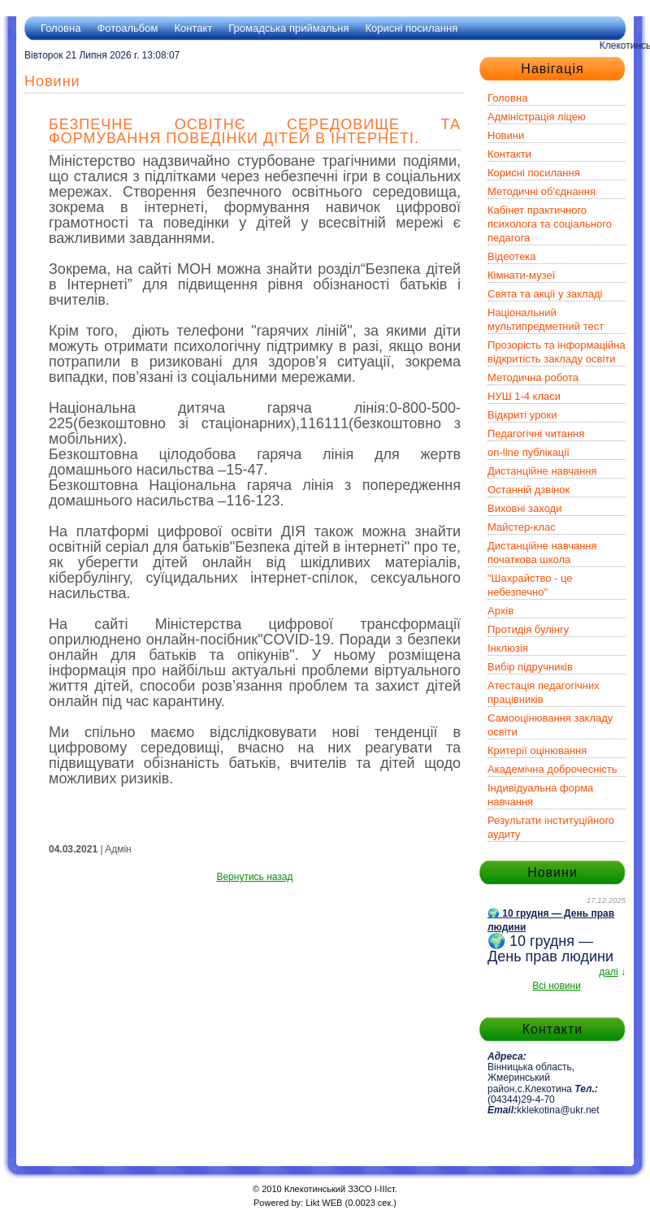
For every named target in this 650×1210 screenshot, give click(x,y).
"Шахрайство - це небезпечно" (530, 585)
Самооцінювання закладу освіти (550, 725)
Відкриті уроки (522, 415)
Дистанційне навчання (542, 471)
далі (608, 972)
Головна (60, 28)
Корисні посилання (411, 28)
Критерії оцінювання (537, 750)
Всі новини (556, 985)
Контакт (193, 28)
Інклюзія (508, 648)
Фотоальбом (127, 28)
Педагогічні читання (536, 433)
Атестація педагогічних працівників (544, 692)
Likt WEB (324, 1203)
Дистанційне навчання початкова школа (542, 553)
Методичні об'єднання (542, 191)
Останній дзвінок (529, 490)
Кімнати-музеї (521, 275)
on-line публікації (529, 452)
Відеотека (512, 256)
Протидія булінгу (528, 629)
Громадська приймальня (288, 28)
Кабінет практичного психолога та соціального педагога (550, 224)
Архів (501, 611)
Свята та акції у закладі (545, 294)
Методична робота (533, 377)
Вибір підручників (530, 667)
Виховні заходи (524, 508)
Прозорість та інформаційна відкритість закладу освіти (557, 352)
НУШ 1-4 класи (524, 396)
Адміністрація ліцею (537, 117)
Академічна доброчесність (553, 769)
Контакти (509, 154)
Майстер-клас (522, 527)
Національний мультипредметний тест (546, 319)
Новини (506, 135)
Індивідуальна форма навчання (540, 795)
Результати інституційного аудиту (551, 827)
